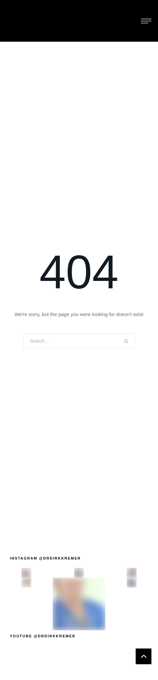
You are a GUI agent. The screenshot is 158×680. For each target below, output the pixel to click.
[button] (45, 558)
